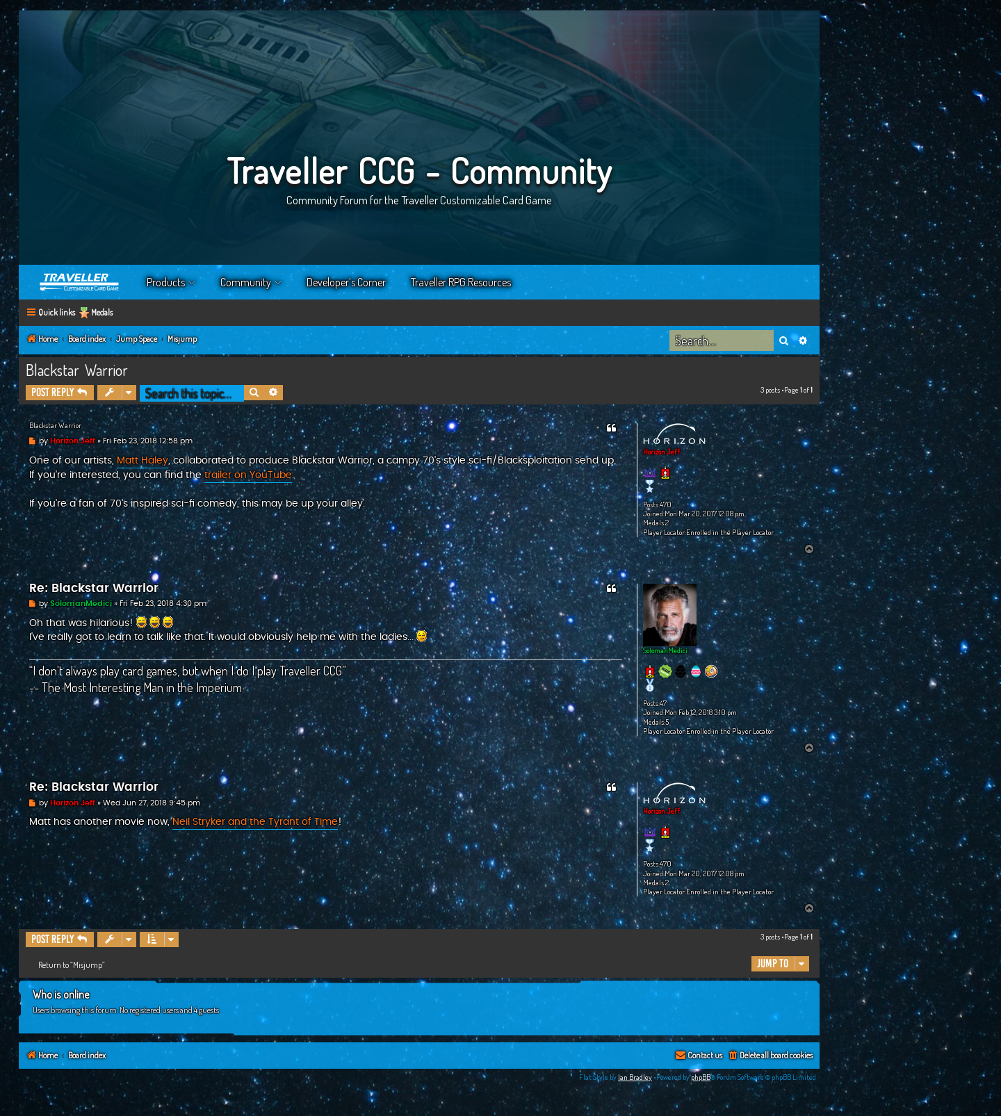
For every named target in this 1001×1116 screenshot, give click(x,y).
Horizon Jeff (661, 452)
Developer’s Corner (346, 282)
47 (663, 703)
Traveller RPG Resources (461, 282)
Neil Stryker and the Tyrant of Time (255, 822)
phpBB (700, 1077)
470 (666, 504)
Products (166, 282)
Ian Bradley (635, 1077)
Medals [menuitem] (102, 312)
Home (80, 282)
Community (245, 282)
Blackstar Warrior (77, 369)
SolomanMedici (665, 650)
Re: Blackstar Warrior (93, 588)
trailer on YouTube (248, 475)
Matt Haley (142, 461)
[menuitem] (770, 1056)
